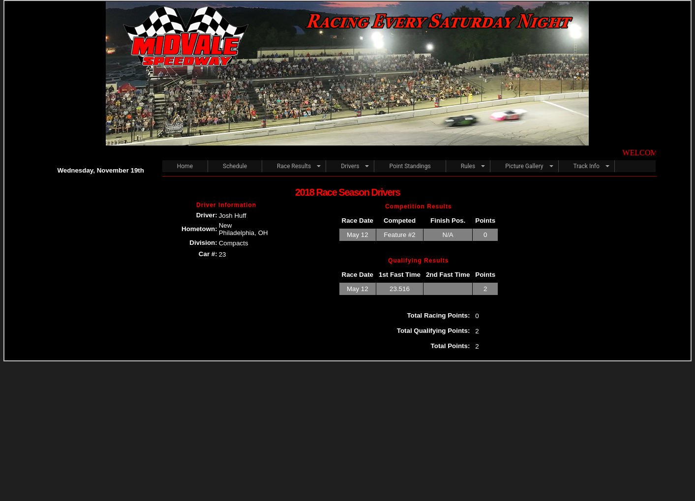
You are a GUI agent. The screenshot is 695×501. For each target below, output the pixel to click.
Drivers (350, 166)
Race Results (294, 166)
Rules (468, 166)
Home (185, 166)
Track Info (587, 166)
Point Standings (409, 166)
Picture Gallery (524, 166)
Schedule (235, 166)
